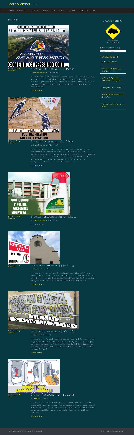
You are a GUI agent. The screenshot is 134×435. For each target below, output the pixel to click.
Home (11, 10)
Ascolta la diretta (113, 20)
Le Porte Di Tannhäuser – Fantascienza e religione (111, 79)
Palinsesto (21, 10)
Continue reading (37, 90)
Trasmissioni (33, 10)
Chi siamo (61, 10)
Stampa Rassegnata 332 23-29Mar (112, 105)
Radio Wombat (19, 4)
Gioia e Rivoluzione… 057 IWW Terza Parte (111, 70)
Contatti (71, 10)
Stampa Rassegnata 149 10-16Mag (53, 331)
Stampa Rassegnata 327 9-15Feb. (52, 68)
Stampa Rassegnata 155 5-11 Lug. (52, 265)
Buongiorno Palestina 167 (111, 88)
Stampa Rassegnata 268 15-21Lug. (53, 216)
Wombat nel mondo (86, 10)
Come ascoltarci (48, 10)
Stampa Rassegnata (14, 69)
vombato (35, 269)
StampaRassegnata (39, 72)
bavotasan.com (121, 431)
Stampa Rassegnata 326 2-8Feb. (52, 141)
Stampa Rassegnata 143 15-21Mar (53, 394)
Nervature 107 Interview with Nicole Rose (112, 95)
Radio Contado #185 (109, 62)
